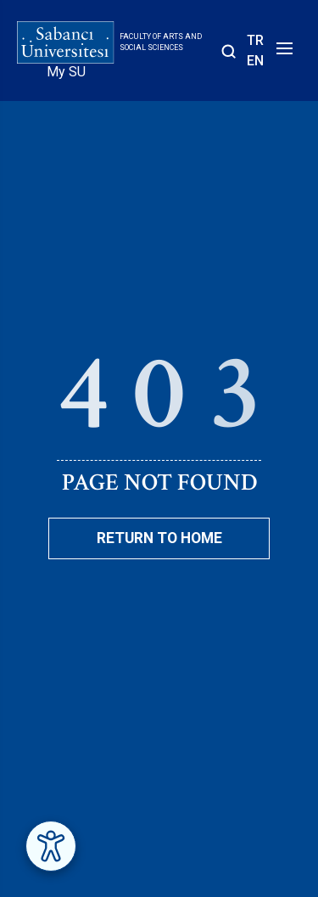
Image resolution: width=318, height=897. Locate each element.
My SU (66, 72)
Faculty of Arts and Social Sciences (161, 42)
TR (255, 40)
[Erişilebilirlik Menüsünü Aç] (50, 846)
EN (255, 61)
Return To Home (159, 538)
